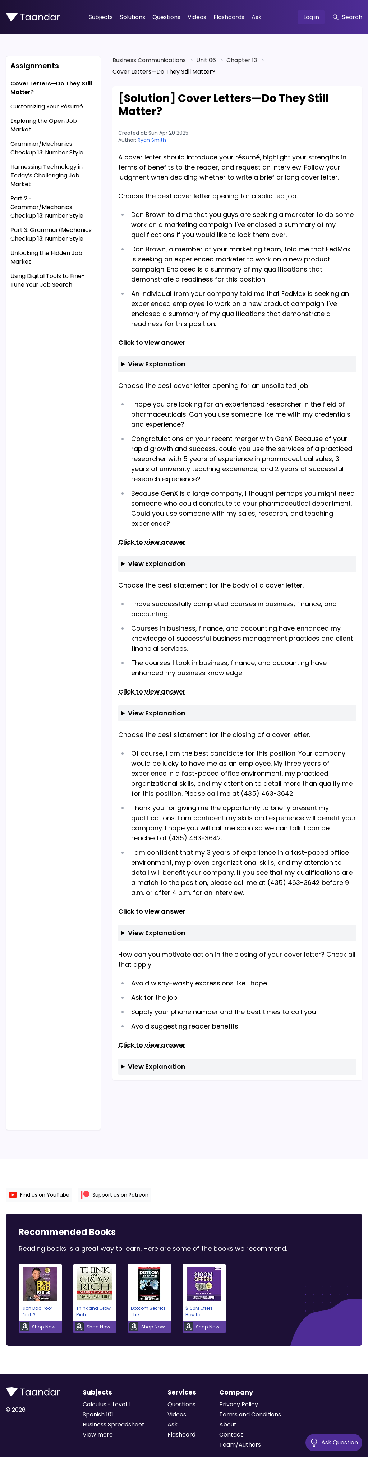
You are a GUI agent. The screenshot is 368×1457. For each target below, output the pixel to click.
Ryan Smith (152, 140)
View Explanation (156, 363)
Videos (197, 17)
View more (98, 1434)
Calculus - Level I (106, 1404)
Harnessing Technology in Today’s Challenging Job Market (46, 175)
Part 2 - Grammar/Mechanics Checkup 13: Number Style (46, 207)
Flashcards (228, 17)
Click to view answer (151, 342)
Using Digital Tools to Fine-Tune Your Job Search (47, 280)
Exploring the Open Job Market (43, 125)
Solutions (132, 17)
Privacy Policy (238, 1404)
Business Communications (149, 60)
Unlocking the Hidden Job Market (46, 257)
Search (347, 17)
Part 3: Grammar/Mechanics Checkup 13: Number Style (51, 234)
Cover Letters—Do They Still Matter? (51, 87)
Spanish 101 (98, 1414)
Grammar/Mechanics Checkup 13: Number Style (46, 148)
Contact (231, 1434)
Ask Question (334, 1442)
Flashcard (181, 1434)
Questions (166, 17)
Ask (257, 17)
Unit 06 (206, 60)
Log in (311, 17)
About (227, 1424)
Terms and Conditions (250, 1414)
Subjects (101, 17)
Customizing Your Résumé (46, 106)
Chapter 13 (241, 60)
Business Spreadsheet (113, 1424)
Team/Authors (240, 1444)
